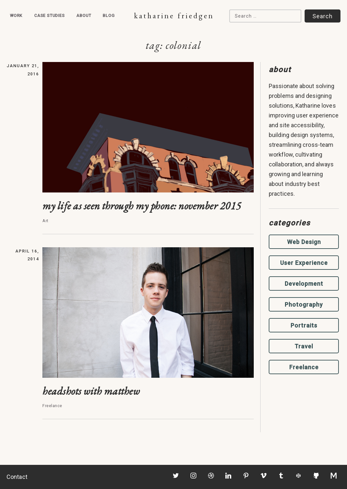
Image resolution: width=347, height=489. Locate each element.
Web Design (304, 241)
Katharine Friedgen (174, 15)
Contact (17, 476)
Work (16, 15)
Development (304, 283)
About (83, 15)
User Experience (304, 262)
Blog (108, 15)
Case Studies (49, 15)
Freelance (304, 367)
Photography (304, 304)
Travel (303, 346)
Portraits (304, 325)
